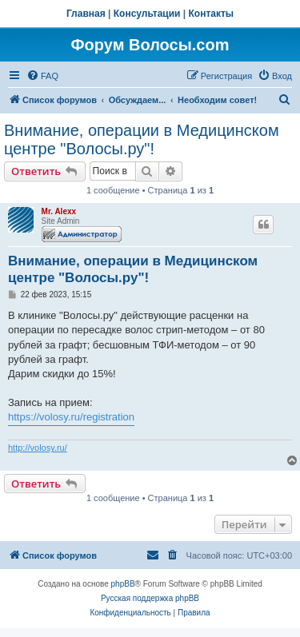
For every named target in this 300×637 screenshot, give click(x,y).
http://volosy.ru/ (37, 447)
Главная (86, 13)
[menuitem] (42, 76)
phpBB (123, 583)
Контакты (211, 13)
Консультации (147, 13)
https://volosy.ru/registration (71, 417)
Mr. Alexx (59, 211)
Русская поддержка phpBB (150, 598)
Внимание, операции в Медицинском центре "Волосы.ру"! (141, 139)
